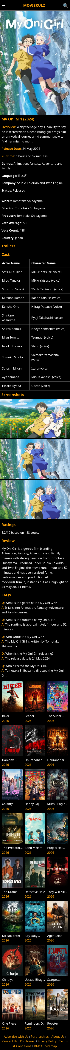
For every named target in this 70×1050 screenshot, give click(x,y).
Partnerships (40, 1037)
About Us (57, 1037)
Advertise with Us (16, 1037)
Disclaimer (27, 1041)
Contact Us (9, 1041)
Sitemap (51, 1046)
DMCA (38, 1046)
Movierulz (34, 5)
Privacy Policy (47, 1041)
